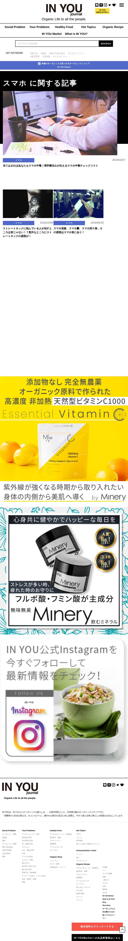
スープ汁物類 (107, 873)
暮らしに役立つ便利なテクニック (88, 844)
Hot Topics (81, 830)
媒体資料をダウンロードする (97, 926)
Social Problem (9, 830)
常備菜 (105, 867)
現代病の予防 (26, 837)
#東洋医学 (35, 56)
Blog (104, 902)
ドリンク (79, 900)
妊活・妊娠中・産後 (29, 879)
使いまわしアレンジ (83, 887)
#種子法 (34, 53)
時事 (3, 856)
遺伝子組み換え (7, 847)
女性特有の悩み (27, 840)
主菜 (104, 886)
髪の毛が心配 (26, 869)
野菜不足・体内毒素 (29, 872)
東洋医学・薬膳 (55, 837)
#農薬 (43, 53)
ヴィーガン (54, 850)
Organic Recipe (83, 864)
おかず (105, 892)
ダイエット (26, 847)
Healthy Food (56, 830)
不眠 (23, 853)
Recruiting (106, 905)
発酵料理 (53, 844)
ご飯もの (106, 880)
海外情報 (79, 840)
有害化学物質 (7, 850)
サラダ (105, 883)
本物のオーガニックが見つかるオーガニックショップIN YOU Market (64, 65)
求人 (77, 857)
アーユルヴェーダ (56, 847)
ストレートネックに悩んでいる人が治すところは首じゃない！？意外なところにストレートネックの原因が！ (27, 232)
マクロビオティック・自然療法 (61, 834)
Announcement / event (86, 850)
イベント (79, 854)
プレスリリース (81, 861)
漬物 (104, 877)
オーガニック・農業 (9, 834)
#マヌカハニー (60, 56)
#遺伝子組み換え (57, 53)
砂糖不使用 (80, 893)
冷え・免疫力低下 (28, 850)
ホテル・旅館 (54, 864)
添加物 (4, 837)
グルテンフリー (55, 840)
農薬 (3, 840)
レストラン (54, 861)
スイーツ (79, 897)
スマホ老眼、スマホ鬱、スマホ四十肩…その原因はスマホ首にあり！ (77, 230)
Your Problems (28, 830)
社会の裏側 (6, 853)
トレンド (79, 837)
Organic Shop (56, 857)
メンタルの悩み (27, 856)
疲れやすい (26, 863)
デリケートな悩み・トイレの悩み (34, 876)
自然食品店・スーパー (58, 867)
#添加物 (46, 56)
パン (104, 870)
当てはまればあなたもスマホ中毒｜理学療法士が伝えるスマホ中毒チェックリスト (50, 165)
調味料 (105, 889)
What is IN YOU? (109, 899)
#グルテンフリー (76, 53)
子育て (78, 834)
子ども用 (79, 890)
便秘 (23, 882)
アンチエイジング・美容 (30, 834)
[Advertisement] (21, 267)
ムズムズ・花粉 (27, 860)
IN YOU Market (108, 896)
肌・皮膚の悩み (27, 844)
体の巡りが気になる (29, 866)
